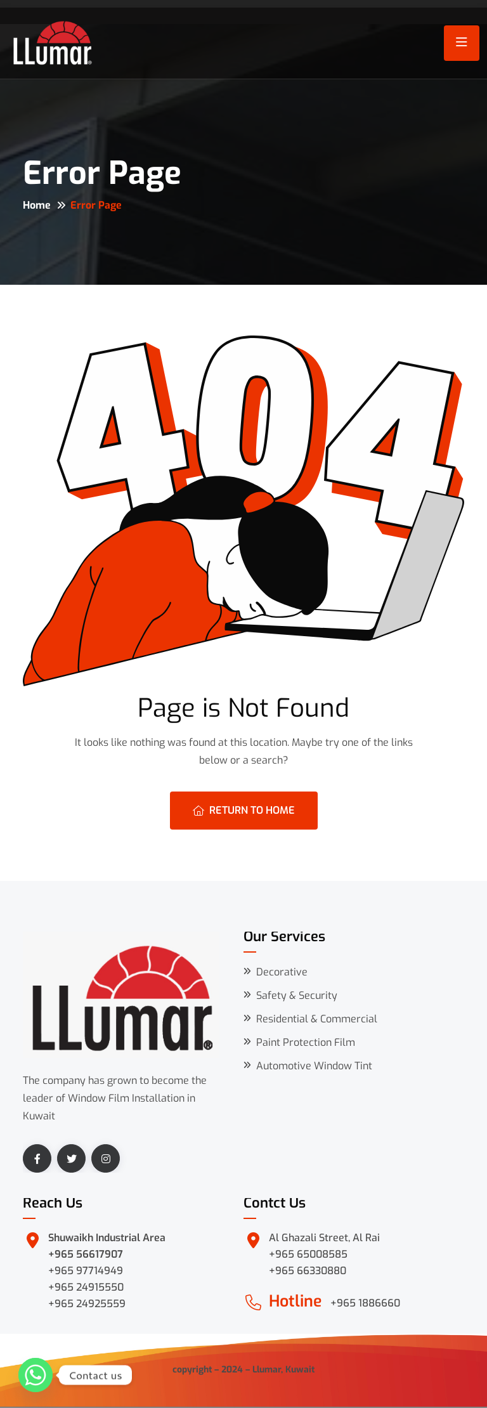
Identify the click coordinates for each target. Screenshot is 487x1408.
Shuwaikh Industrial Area (107, 1237)
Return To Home (244, 810)
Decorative (282, 972)
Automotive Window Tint (314, 1065)
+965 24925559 (87, 1303)
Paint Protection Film (305, 1042)
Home (37, 205)
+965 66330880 (307, 1270)
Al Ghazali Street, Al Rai (324, 1237)
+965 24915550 (86, 1287)
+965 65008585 (308, 1254)
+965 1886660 (365, 1303)
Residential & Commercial (316, 1019)
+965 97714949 (85, 1270)
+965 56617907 (85, 1254)
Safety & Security (296, 995)
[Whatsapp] (35, 1375)
